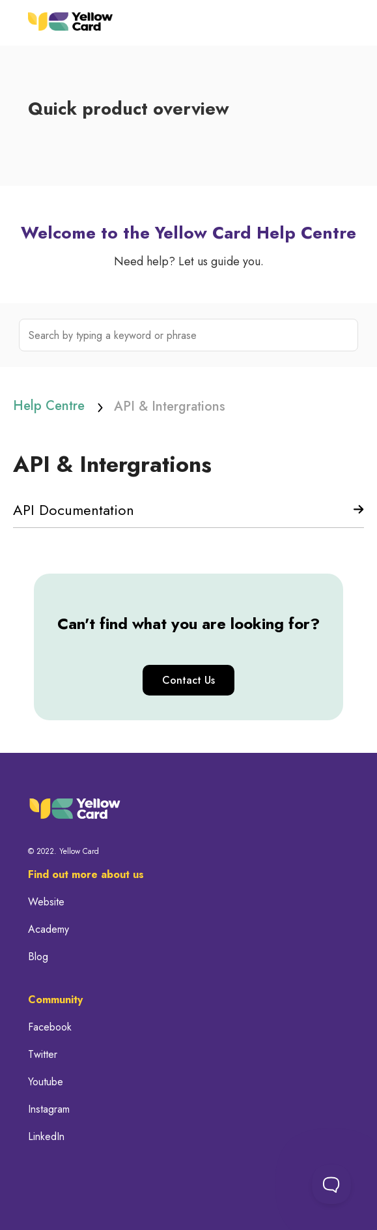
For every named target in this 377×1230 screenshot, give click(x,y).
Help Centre (49, 405)
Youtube (45, 1082)
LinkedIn (46, 1137)
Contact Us (188, 680)
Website (46, 902)
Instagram (49, 1109)
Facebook (50, 1027)
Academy (48, 929)
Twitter (42, 1055)
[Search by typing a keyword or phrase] (188, 335)
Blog (38, 957)
